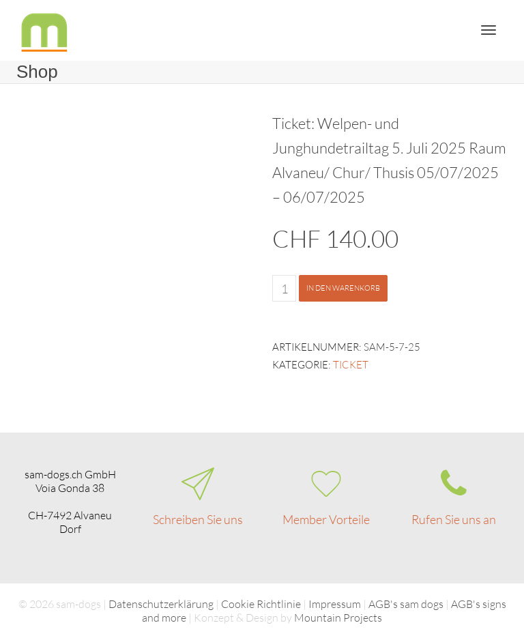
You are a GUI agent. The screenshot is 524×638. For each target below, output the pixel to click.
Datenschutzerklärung (161, 604)
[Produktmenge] (284, 288)
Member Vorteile (326, 519)
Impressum (334, 604)
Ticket (350, 364)
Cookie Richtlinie (261, 604)
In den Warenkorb (343, 288)
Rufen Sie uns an (453, 519)
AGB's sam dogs (405, 604)
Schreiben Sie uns (198, 519)
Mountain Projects (338, 617)
